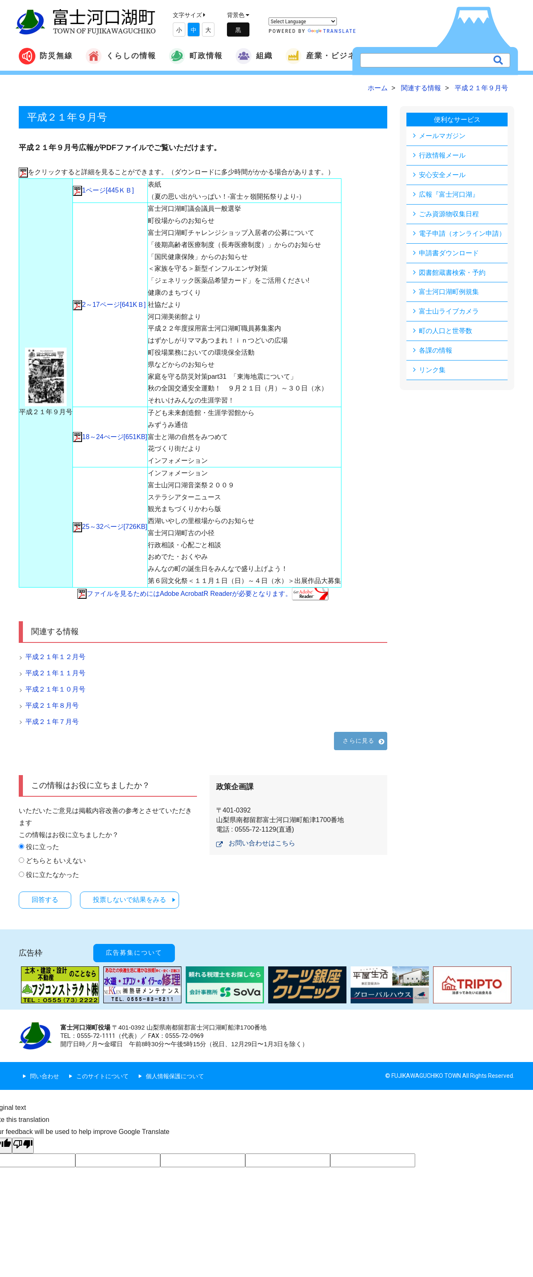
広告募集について (134, 952)
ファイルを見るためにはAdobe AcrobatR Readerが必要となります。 (203, 593)
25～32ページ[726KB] (110, 526)
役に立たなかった (52, 874)
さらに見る (358, 740)
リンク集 (432, 370)
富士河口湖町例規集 (449, 292)
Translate (332, 31)
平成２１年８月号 (52, 705)
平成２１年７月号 (52, 721)
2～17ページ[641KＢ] (109, 304)
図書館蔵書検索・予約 (452, 272)
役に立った (42, 846)
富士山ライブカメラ (449, 311)
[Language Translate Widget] (303, 21)
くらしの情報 (120, 56)
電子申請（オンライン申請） (462, 233)
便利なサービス (457, 119)
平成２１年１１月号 (55, 673)
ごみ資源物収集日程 (449, 213)
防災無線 (46, 56)
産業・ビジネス (324, 56)
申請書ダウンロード (449, 253)
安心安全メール (442, 174)
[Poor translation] (23, 1145)
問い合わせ (44, 1075)
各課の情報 (435, 350)
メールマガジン (442, 135)
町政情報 (196, 56)
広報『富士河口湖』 (449, 194)
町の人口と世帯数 (445, 331)
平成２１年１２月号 (55, 656)
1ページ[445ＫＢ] (103, 190)
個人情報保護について (175, 1075)
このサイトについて (102, 1075)
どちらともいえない (56, 860)
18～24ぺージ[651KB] (110, 436)
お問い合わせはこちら (262, 843)
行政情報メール (442, 155)
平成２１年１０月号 (55, 689)
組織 (254, 56)
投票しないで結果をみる (131, 899)
